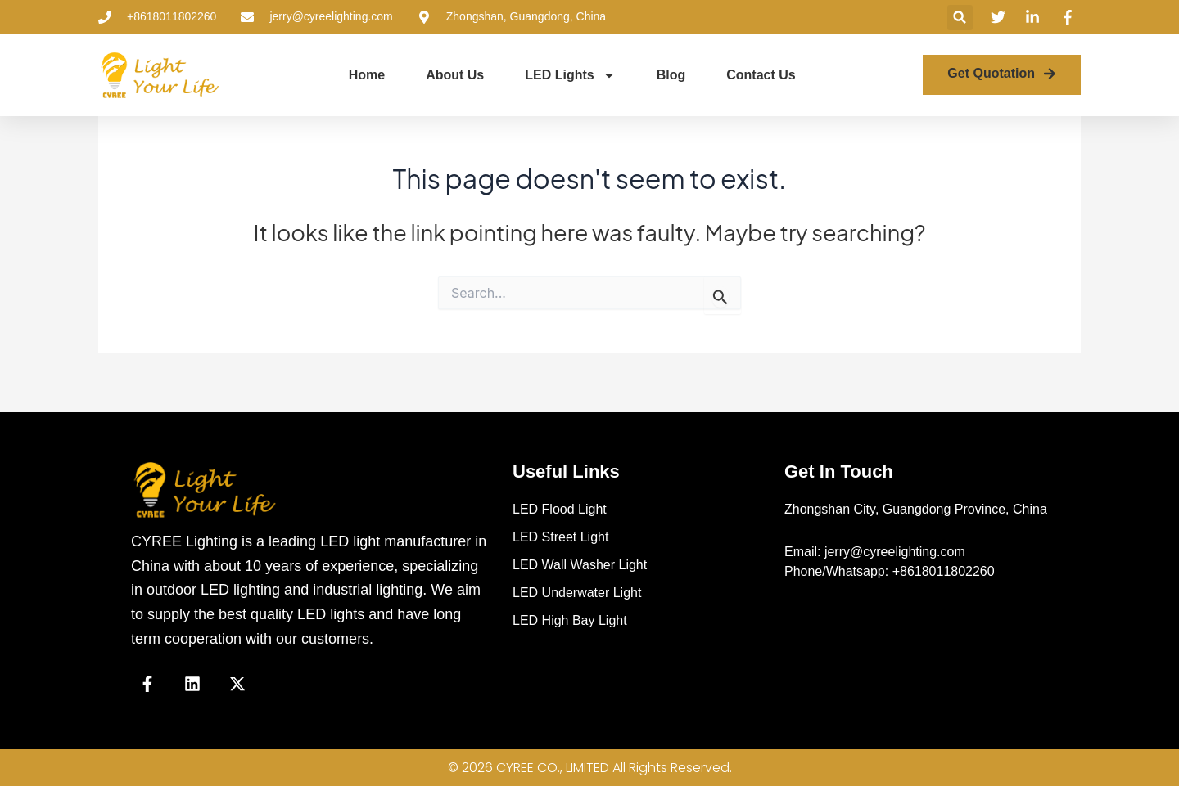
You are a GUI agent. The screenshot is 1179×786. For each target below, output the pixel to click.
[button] (960, 17)
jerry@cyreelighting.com (894, 552)
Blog (671, 75)
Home (367, 75)
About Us (455, 75)
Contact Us (760, 75)
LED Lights (570, 75)
